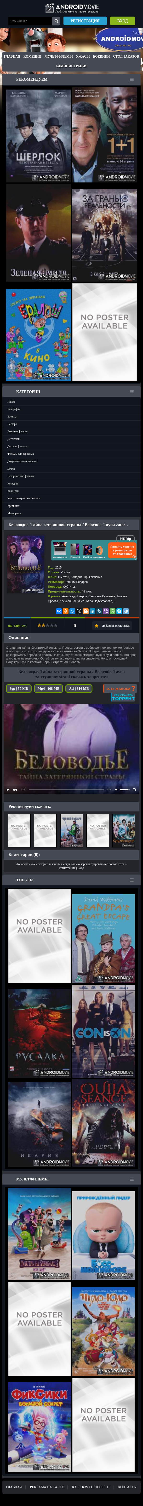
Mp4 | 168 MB (48, 688)
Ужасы (83, 56)
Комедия (76, 577)
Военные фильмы (17, 431)
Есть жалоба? (120, 688)
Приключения (93, 577)
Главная (12, 56)
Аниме (11, 401)
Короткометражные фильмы (23, 498)
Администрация (72, 66)
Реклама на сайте (47, 1487)
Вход (122, 21)
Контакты (127, 1487)
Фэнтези (63, 577)
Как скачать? (123, 697)
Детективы (13, 438)
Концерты (13, 491)
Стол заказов (126, 56)
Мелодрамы (14, 513)
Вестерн (12, 424)
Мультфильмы (59, 56)
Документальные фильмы (22, 461)
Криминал (13, 505)
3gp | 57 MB (19, 688)
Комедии (32, 56)
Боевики (101, 56)
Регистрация (85, 21)
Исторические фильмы (20, 476)
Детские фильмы (17, 446)
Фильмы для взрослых (20, 453)
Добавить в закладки (116, 625)
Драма (11, 468)
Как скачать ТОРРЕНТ (91, 1487)
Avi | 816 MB (79, 688)
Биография (13, 409)
